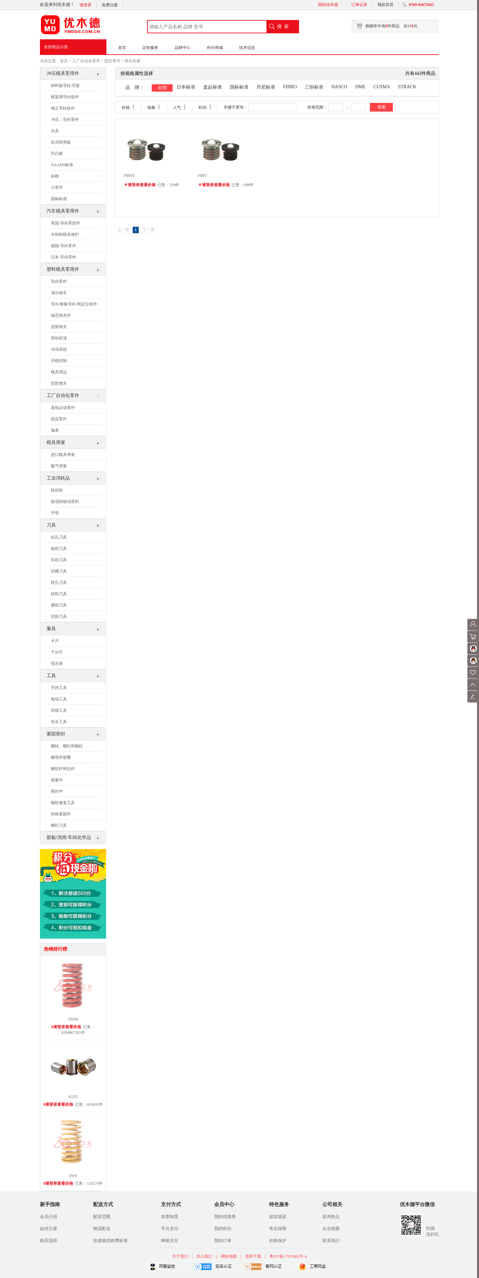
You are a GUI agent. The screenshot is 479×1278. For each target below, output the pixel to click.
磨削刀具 (59, 605)
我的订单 (223, 1240)
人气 (177, 107)
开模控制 (59, 360)
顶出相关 (59, 292)
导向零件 (59, 281)
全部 (162, 87)
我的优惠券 (225, 1216)
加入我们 (204, 1256)
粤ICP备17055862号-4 (288, 1256)
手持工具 (59, 687)
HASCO (339, 86)
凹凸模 (57, 153)
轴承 (55, 430)
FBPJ (202, 175)
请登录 (85, 5)
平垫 (55, 513)
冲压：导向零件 (65, 119)
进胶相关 (59, 326)
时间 (203, 107)
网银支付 (169, 1240)
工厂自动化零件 (86, 61)
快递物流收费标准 (110, 1240)
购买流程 (48, 1240)
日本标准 (186, 87)
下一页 (148, 229)
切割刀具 (59, 616)
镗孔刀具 (59, 582)
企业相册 (331, 1228)
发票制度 (169, 1216)
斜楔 (55, 176)
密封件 (57, 791)
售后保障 (277, 1228)
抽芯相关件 (61, 315)
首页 (122, 47)
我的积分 (223, 1228)
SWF (73, 1175)
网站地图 (229, 1256)
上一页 (123, 229)
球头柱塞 (132, 61)
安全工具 (59, 721)
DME (360, 86)
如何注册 (48, 1228)
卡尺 (55, 641)
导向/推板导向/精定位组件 (74, 304)
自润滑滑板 (61, 142)
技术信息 (247, 47)
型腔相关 (59, 383)
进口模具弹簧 (63, 454)
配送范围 (101, 1216)
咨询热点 (331, 1216)
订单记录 (359, 4)
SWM (73, 1019)
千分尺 (57, 652)
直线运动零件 (63, 407)
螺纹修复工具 (63, 802)
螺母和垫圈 (61, 757)
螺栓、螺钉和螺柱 (67, 746)
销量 (151, 107)
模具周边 (59, 372)
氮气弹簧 (59, 466)
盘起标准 (212, 87)
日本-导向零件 (63, 257)
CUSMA (382, 86)
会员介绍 (48, 1216)
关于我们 (180, 1256)
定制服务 (150, 47)
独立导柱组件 (63, 108)
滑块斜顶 (59, 338)
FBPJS (129, 175)
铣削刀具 (59, 548)
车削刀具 (59, 560)
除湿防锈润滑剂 (65, 501)
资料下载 (253, 1256)
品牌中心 (183, 47)
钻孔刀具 (59, 537)
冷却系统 (59, 349)
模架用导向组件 (65, 97)
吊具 (55, 131)
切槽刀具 (59, 571)
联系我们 (331, 1240)
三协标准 (314, 87)
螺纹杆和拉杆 (63, 768)
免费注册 (110, 5)
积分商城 (215, 47)
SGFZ (73, 1096)
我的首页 (386, 4)
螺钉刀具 (59, 825)
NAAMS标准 (62, 165)
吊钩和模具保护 (65, 234)
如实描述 (277, 1216)
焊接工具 (59, 710)
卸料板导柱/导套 (65, 85)
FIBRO (290, 86)
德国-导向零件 (63, 245)
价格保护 (277, 1240)
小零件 (57, 187)
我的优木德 (328, 4)
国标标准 (59, 199)
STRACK (407, 86)
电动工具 (59, 699)
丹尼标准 (265, 87)
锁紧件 (57, 780)
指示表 (57, 663)
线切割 (57, 490)
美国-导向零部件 (65, 223)
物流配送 (101, 1228)
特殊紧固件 (61, 814)
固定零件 (112, 61)
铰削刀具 (59, 594)
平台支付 (169, 1228)
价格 (126, 107)
